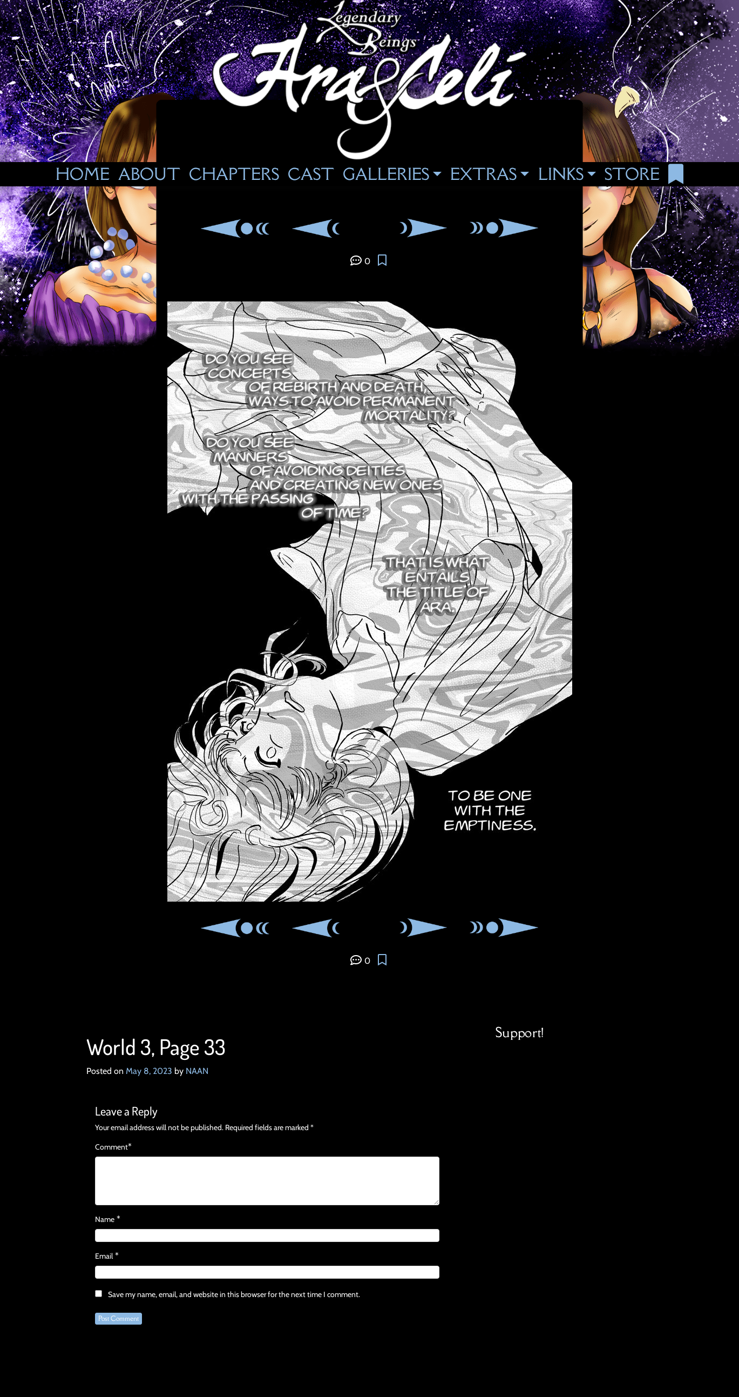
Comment (111, 1147)
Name (104, 1219)
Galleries (386, 174)
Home (83, 174)
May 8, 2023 (149, 1071)
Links (561, 174)
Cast (311, 174)
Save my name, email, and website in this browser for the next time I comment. (234, 1294)
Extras (483, 174)
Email (104, 1256)
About (149, 174)
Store (632, 174)
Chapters (234, 174)
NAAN (197, 1071)
